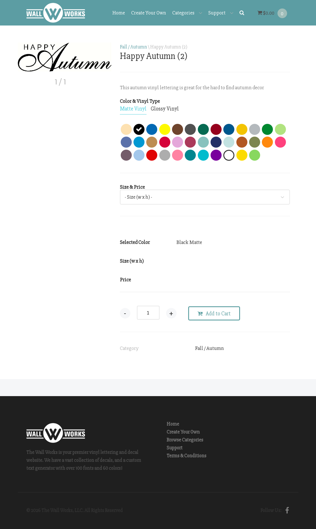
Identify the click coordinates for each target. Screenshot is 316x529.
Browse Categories (185, 440)
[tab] (133, 109)
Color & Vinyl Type (140, 101)
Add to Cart (214, 313)
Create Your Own (148, 13)
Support (220, 13)
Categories (187, 13)
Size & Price (132, 187)
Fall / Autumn (133, 47)
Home (118, 13)
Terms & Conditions (186, 456)
